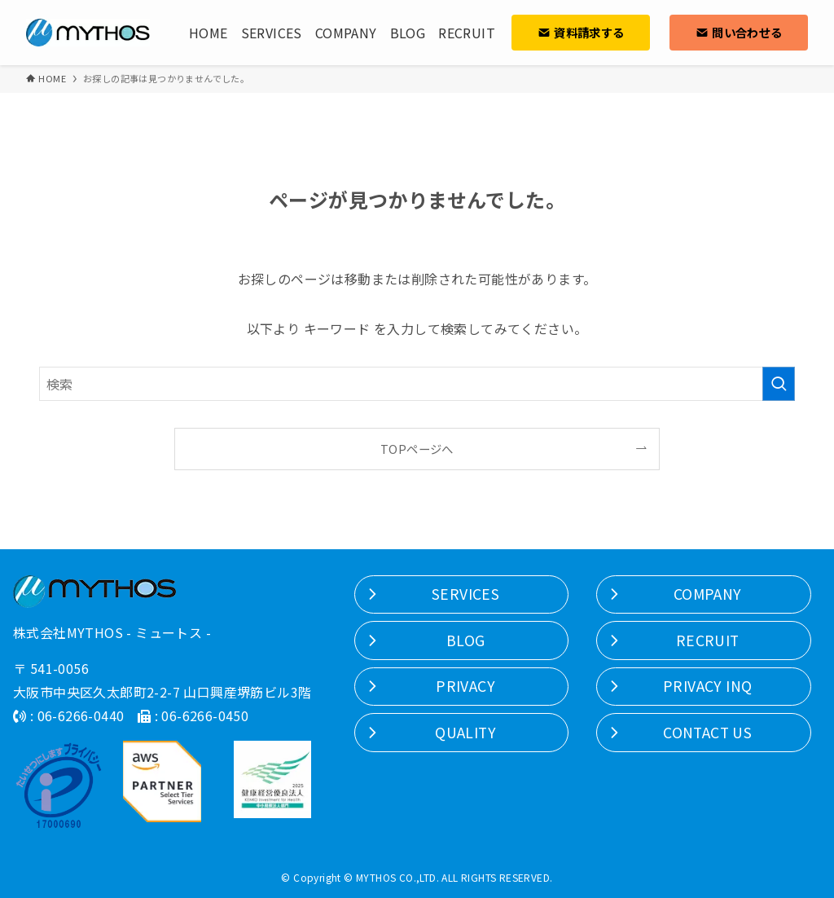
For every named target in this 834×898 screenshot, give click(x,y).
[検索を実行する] (778, 384)
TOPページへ (417, 448)
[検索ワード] (417, 384)
